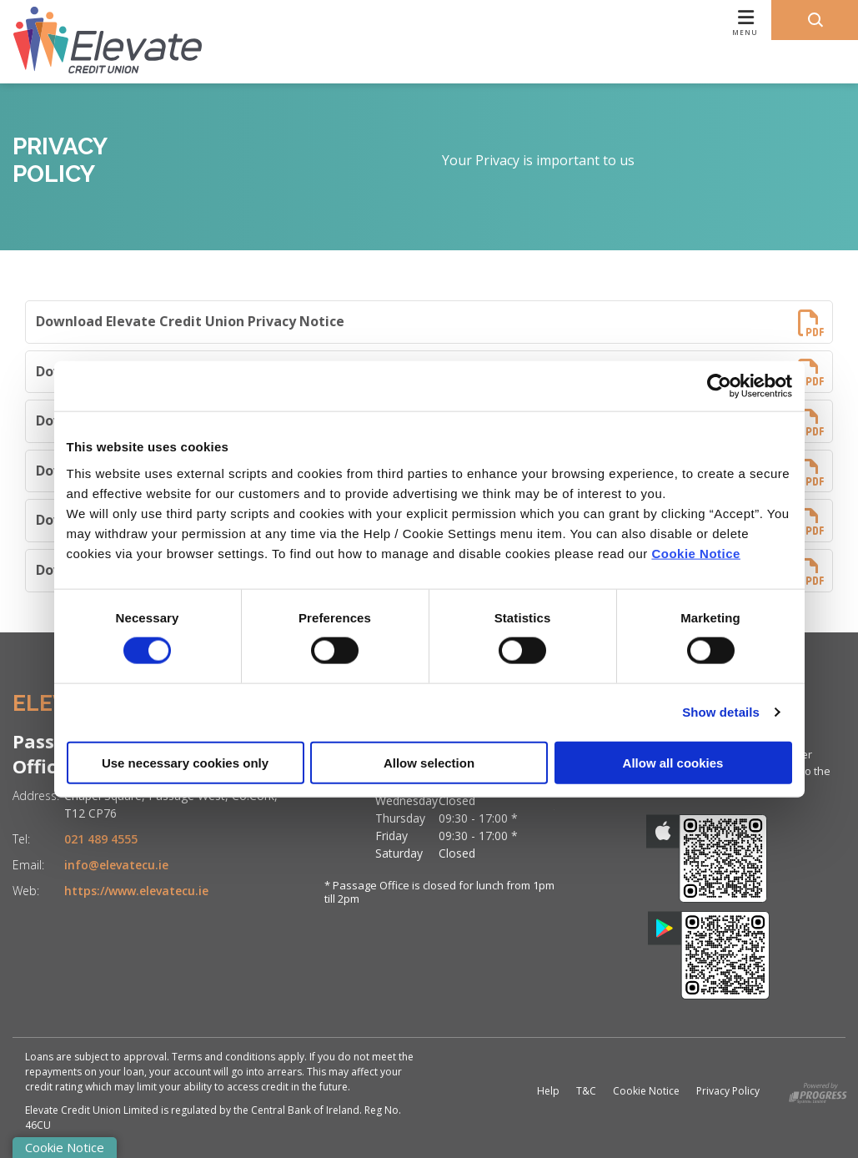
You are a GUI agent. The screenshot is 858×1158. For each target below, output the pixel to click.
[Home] (94, 41)
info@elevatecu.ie (116, 865)
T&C (586, 1091)
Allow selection (429, 762)
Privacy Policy (728, 1091)
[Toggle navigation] (516, 41)
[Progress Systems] (818, 1090)
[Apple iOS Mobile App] (707, 858)
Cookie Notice (695, 553)
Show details (721, 712)
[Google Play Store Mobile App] (709, 955)
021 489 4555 (101, 839)
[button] (814, 20)
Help (548, 1091)
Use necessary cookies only (185, 762)
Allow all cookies (673, 762)
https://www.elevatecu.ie (136, 891)
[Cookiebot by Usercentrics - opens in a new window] (719, 386)
